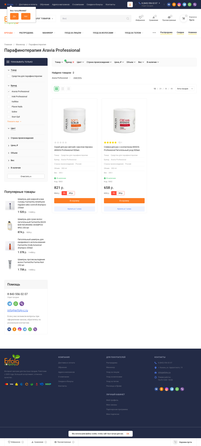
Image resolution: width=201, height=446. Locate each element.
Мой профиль (112, 400)
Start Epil (13, 116)
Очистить (26, 176)
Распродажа (111, 363)
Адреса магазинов (66, 372)
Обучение (62, 367)
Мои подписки (112, 414)
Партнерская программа (117, 409)
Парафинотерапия (37, 44)
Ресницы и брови (114, 386)
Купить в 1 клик (74, 209)
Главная (8, 44)
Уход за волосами (114, 377)
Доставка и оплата (66, 363)
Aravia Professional (18, 91)
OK (127, 434)
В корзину (74, 201)
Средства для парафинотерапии (24, 76)
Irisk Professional (17, 96)
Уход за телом (112, 381)
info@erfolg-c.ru (17, 310)
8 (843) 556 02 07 (149, 3)
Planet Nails (14, 106)
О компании (63, 377)
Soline (12, 111)
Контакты (62, 386)
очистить (78, 78)
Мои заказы (111, 405)
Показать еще (14, 121)
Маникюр (20, 44)
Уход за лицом (112, 372)
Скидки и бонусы (65, 381)
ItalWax (12, 101)
